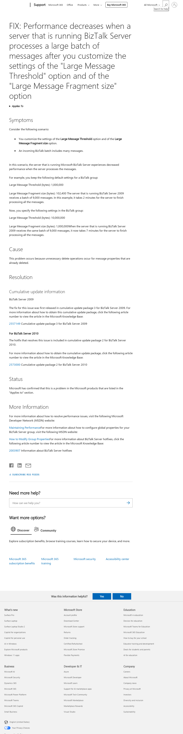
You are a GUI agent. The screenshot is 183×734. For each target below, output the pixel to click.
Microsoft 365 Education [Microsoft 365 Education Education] (134, 632)
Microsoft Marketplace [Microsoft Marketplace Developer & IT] (73, 700)
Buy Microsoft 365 (116, 4)
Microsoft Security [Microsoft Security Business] (12, 677)
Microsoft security (85, 559)
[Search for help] (166, 5)
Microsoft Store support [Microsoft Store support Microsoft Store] (74, 626)
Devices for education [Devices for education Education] (132, 620)
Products (82, 4)
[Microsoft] (16, 5)
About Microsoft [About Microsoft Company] (130, 677)
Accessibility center (117, 559)
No (122, 596)
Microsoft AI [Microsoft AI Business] (9, 671)
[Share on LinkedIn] (18, 464)
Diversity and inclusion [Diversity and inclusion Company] (133, 700)
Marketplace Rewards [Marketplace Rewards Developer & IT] (73, 706)
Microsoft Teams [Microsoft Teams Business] (11, 700)
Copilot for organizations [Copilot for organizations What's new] (15, 632)
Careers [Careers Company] (126, 671)
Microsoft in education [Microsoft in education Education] (133, 615)
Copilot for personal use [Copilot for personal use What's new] (14, 638)
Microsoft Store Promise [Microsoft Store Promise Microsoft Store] (74, 649)
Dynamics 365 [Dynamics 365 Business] (10, 683)
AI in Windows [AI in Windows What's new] (10, 643)
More (96, 4)
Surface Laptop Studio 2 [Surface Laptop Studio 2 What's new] (14, 626)
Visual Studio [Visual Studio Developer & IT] (69, 711)
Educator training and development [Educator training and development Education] (138, 643)
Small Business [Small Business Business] (10, 711)
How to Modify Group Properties (29, 439)
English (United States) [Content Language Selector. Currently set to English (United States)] (19, 722)
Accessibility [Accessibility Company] (128, 706)
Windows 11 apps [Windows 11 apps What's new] (11, 655)
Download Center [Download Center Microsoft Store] (71, 620)
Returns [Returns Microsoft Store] (67, 632)
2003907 (14, 450)
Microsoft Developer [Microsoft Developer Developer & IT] (72, 677)
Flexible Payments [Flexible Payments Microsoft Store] (71, 655)
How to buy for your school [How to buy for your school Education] (135, 638)
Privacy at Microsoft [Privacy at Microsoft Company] (132, 688)
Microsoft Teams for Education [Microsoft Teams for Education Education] (136, 626)
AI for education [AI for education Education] (130, 655)
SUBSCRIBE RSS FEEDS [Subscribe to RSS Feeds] (25, 474)
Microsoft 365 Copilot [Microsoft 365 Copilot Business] (13, 706)
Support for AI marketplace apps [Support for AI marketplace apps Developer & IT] (78, 688)
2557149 (14, 323)
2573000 (14, 364)
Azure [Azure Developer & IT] (66, 671)
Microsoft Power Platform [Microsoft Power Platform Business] (15, 694)
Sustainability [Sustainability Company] (129, 711)
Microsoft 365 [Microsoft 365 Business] (10, 688)
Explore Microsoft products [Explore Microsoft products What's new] (16, 649)
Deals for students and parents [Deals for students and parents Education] (136, 649)
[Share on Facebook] (11, 464)
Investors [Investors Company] (127, 694)
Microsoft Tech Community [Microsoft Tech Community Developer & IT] (75, 694)
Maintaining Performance (25, 427)
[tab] (21, 530)
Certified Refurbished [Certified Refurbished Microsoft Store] (73, 643)
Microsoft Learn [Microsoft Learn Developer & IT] (70, 683)
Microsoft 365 (55, 4)
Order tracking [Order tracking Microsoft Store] (70, 638)
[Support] (39, 5)
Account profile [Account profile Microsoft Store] (70, 615)
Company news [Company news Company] (130, 683)
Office (70, 4)
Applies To (17, 106)
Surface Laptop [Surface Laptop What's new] (10, 620)
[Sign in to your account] (174, 5)
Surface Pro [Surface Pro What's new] (9, 615)
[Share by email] (26, 464)
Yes (102, 596)
